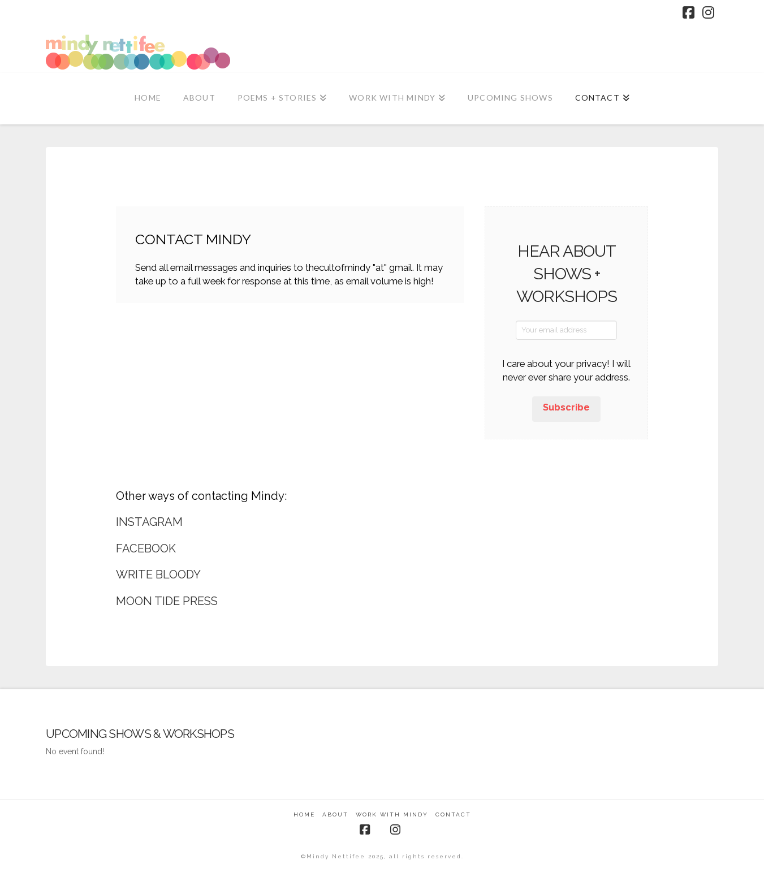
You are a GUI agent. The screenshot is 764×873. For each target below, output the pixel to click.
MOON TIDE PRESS (167, 601)
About (335, 814)
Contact (453, 814)
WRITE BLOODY (158, 574)
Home (304, 814)
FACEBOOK (146, 548)
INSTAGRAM (149, 522)
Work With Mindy (392, 814)
